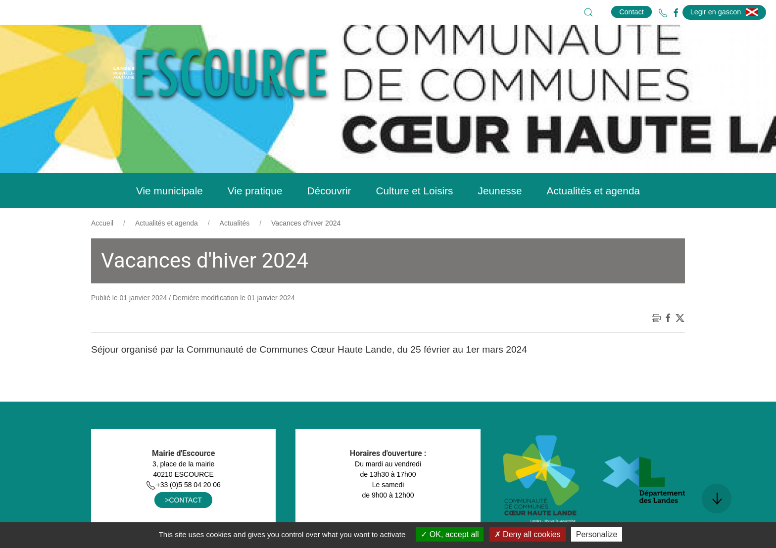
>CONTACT (183, 500)
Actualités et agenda (593, 190)
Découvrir (329, 190)
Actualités (235, 223)
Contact (631, 12)
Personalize (597, 534)
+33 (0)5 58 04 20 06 (183, 485)
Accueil (102, 223)
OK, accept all (450, 534)
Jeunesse (500, 190)
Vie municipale (169, 190)
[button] (588, 12)
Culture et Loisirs (414, 190)
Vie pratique (255, 190)
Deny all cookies (527, 534)
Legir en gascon (724, 12)
